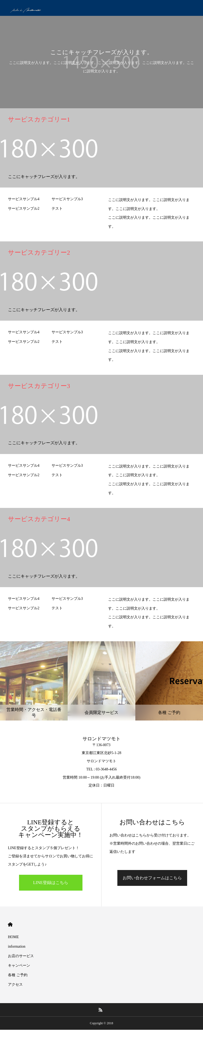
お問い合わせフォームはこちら (152, 878)
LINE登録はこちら (50, 882)
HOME (10, 924)
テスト (57, 209)
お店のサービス (21, 956)
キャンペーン (19, 965)
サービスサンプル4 (23, 199)
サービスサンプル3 (67, 199)
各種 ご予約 (17, 975)
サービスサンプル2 (23, 209)
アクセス (15, 984)
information (16, 946)
